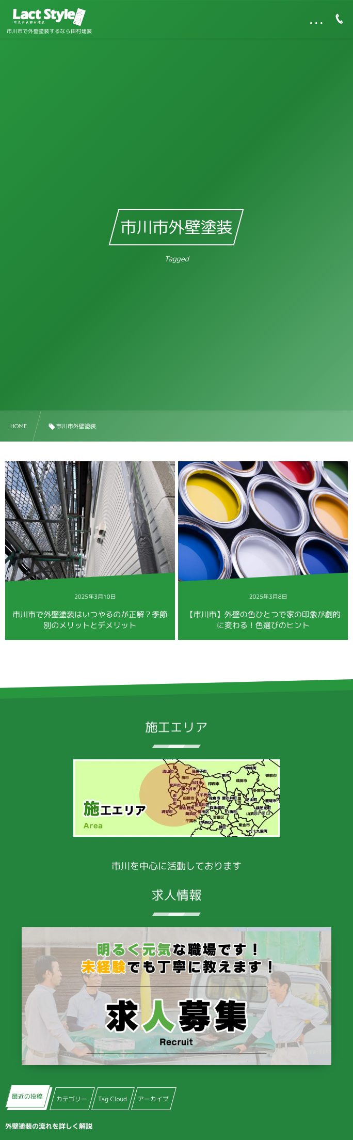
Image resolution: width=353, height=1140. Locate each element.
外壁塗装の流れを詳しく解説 (48, 1126)
